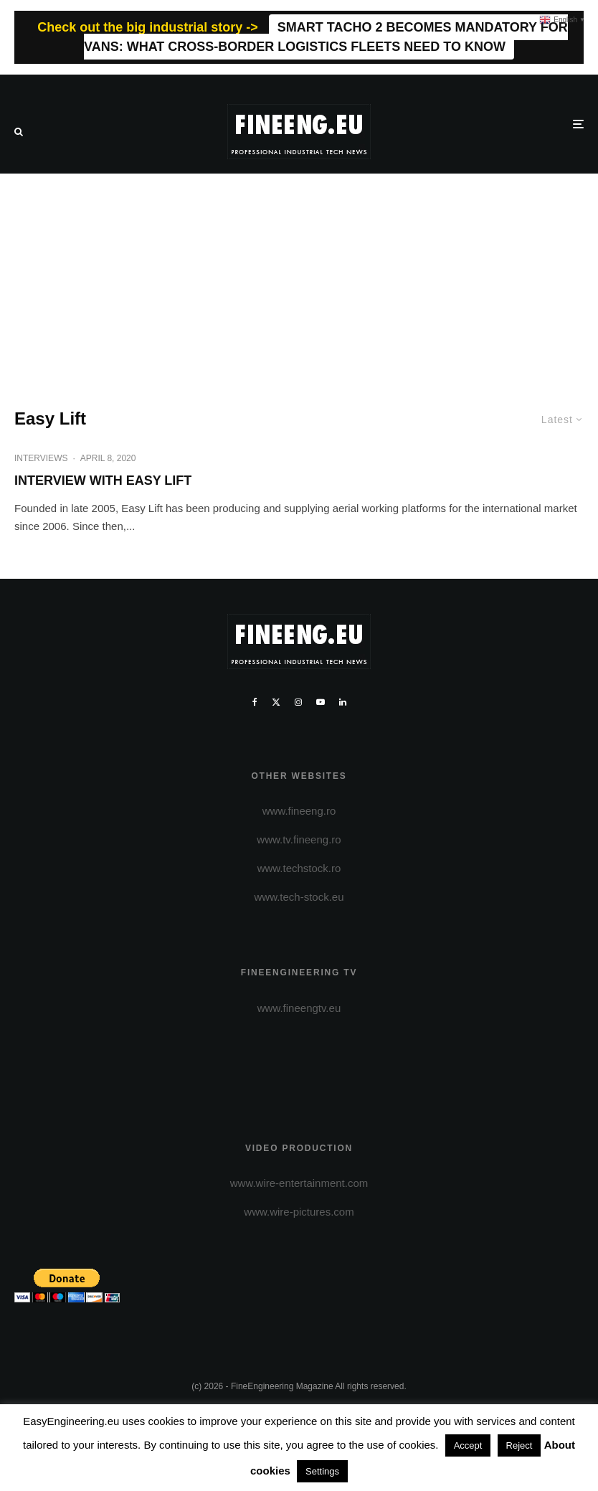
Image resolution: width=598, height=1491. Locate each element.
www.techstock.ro (299, 868)
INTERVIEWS (40, 458)
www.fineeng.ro (299, 811)
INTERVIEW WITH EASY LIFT (102, 480)
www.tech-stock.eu (298, 897)
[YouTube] (320, 702)
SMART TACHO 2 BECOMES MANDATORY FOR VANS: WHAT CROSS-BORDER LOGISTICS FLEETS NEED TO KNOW (326, 37)
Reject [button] (519, 1445)
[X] (276, 702)
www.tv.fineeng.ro (299, 839)
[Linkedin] (342, 702)
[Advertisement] (299, 281)
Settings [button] (322, 1471)
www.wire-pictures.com (298, 1212)
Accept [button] (468, 1445)
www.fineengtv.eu (299, 1008)
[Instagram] (298, 702)
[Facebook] (255, 702)
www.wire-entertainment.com (299, 1183)
